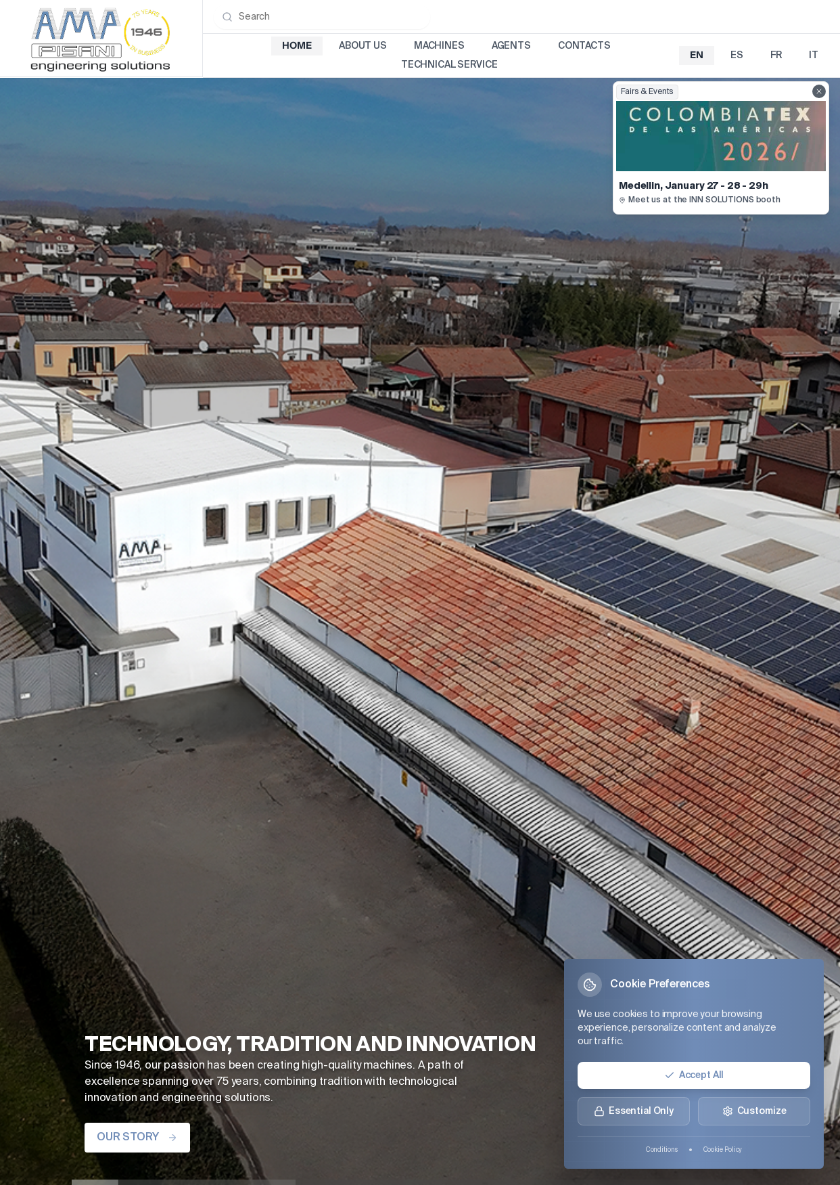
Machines (439, 46)
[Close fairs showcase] (819, 91)
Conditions (662, 1149)
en (696, 55)
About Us (363, 46)
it (813, 55)
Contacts (584, 46)
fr (776, 55)
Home (296, 46)
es (736, 55)
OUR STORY (137, 1137)
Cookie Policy (723, 1149)
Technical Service (449, 65)
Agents (511, 46)
